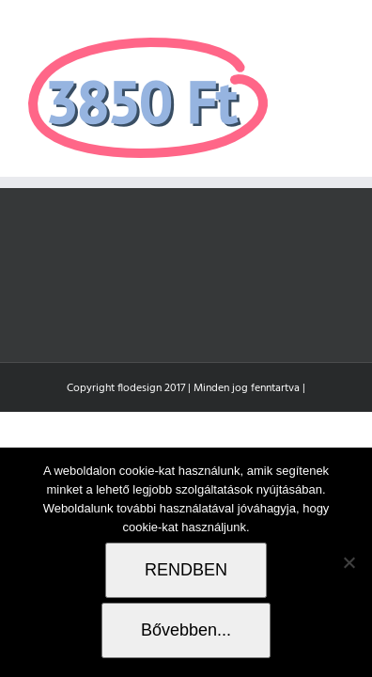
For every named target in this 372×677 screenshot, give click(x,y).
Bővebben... (186, 630)
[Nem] (348, 562)
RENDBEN (186, 569)
